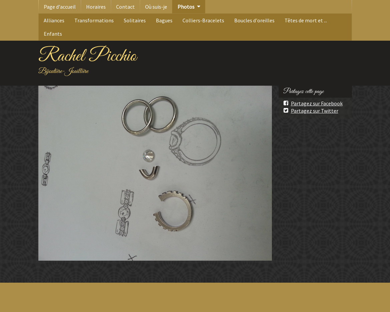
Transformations (94, 20)
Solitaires (135, 20)
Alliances (54, 20)
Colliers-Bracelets (203, 20)
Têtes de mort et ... (306, 20)
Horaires (96, 6)
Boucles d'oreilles (254, 20)
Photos (185, 6)
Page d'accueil (60, 6)
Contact (125, 6)
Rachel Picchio (87, 56)
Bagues (164, 20)
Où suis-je (156, 6)
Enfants (53, 33)
